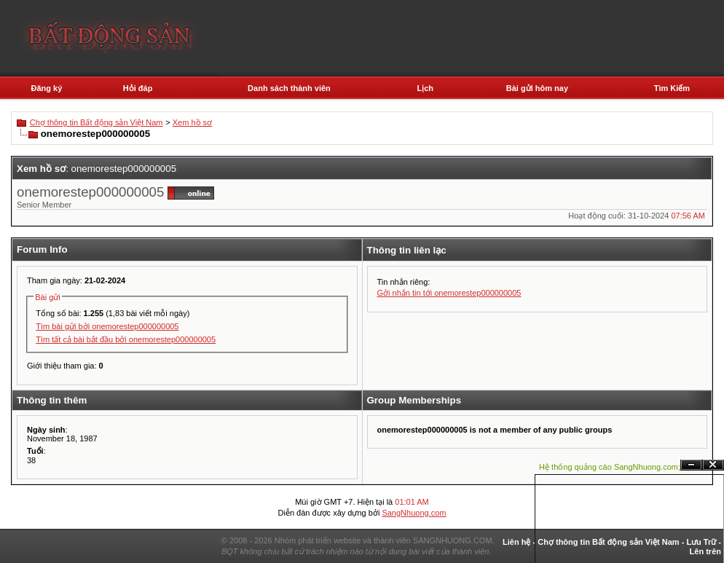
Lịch (425, 88)
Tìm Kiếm (672, 88)
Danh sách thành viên (289, 88)
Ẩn (691, 465)
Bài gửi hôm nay (537, 88)
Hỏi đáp (138, 88)
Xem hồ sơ (192, 122)
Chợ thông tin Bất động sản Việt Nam (96, 122)
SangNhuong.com (414, 512)
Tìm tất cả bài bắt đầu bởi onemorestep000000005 (126, 339)
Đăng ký (46, 88)
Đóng (713, 465)
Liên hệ (516, 542)
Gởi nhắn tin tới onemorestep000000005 (449, 292)
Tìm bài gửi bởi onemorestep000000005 (107, 326)
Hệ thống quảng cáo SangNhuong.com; (609, 466)
